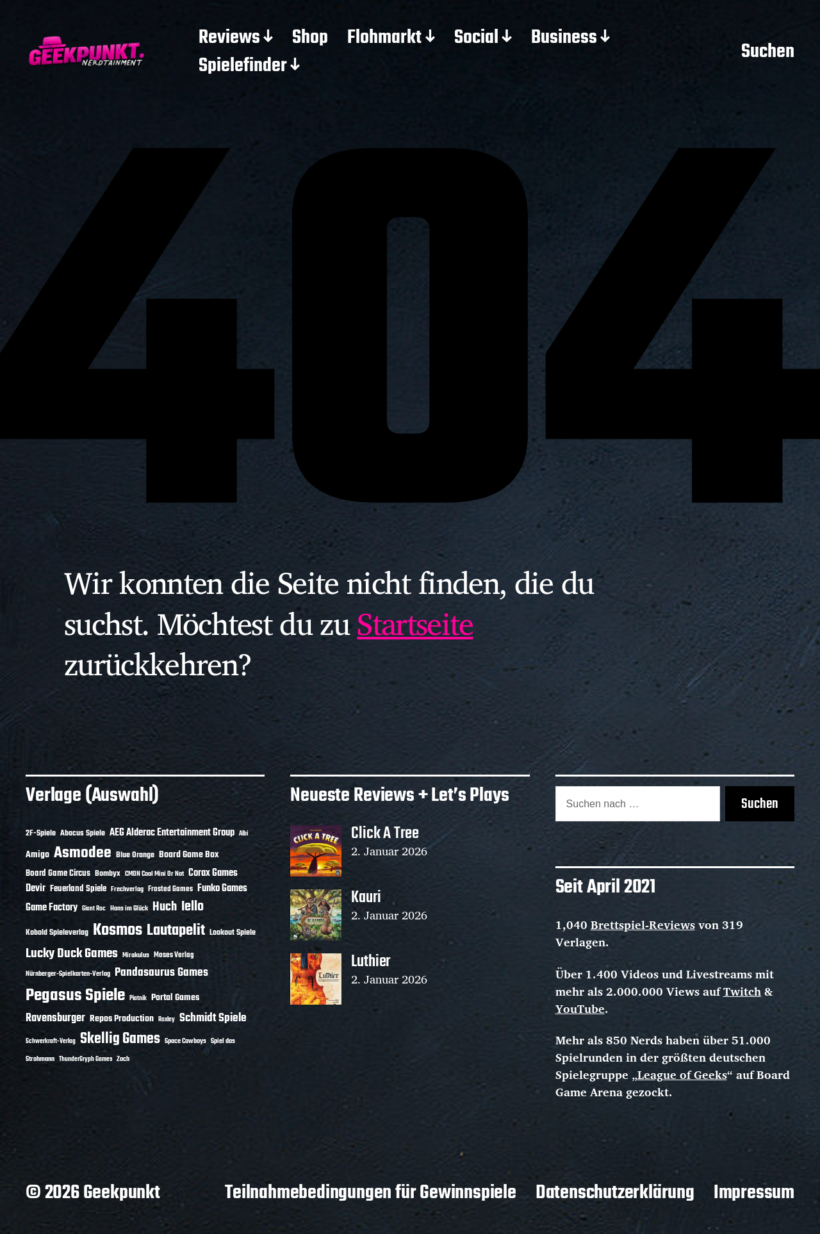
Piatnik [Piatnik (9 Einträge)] (138, 998)
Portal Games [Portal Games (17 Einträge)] (175, 998)
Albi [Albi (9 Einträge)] (243, 834)
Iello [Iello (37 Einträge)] (192, 906)
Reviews (229, 38)
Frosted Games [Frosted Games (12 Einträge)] (170, 889)
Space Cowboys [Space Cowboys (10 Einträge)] (185, 1041)
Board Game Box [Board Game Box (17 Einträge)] (189, 855)
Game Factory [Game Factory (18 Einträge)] (52, 908)
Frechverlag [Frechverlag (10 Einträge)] (127, 889)
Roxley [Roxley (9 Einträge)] (166, 1019)
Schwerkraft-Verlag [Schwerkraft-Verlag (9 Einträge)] (51, 1041)
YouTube (580, 1008)
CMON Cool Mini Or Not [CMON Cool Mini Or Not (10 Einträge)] (154, 874)
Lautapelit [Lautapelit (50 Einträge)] (176, 930)
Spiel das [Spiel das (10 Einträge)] (223, 1041)
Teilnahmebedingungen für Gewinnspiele (370, 1193)
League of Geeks (682, 1074)
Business (564, 38)
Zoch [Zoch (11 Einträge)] (123, 1059)
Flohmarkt (384, 38)
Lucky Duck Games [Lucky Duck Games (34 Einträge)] (72, 954)
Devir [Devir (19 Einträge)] (35, 888)
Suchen (767, 52)
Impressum (754, 1193)
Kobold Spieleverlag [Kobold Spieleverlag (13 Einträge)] (57, 932)
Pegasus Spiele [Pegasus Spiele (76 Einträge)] (75, 995)
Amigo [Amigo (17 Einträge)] (37, 855)
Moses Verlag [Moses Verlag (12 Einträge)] (174, 955)
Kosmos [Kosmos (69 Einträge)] (117, 930)
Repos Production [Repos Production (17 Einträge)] (122, 1019)
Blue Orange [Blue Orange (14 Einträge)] (135, 855)
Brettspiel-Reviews (643, 924)
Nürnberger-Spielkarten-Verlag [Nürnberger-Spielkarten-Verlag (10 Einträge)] (68, 974)
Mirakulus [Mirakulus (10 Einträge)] (135, 955)
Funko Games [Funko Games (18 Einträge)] (222, 888)
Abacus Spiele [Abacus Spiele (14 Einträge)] (82, 833)
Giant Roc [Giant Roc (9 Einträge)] (94, 909)
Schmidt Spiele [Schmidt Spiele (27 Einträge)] (213, 1018)
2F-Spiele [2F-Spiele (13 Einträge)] (41, 833)
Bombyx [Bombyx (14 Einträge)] (107, 873)
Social (476, 38)
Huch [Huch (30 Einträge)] (164, 907)
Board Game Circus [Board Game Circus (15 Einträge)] (58, 873)
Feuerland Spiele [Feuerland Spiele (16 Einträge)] (78, 889)
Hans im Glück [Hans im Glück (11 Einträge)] (129, 908)
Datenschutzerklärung (615, 1193)
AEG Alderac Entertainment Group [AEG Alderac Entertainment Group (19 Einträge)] (172, 833)
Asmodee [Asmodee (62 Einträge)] (82, 853)
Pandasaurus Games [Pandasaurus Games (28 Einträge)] (161, 973)
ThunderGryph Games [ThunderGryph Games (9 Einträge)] (85, 1059)
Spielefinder (243, 67)
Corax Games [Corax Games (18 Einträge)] (213, 873)
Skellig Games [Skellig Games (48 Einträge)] (120, 1039)
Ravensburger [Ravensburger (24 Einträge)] (55, 1018)
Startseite (415, 623)
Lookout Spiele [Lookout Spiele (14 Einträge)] (232, 932)
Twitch (742, 991)
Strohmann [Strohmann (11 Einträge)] (40, 1059)
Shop (310, 38)
